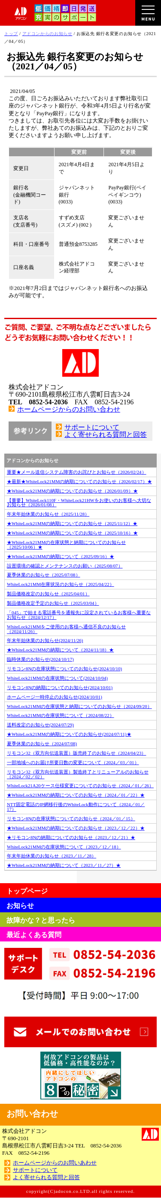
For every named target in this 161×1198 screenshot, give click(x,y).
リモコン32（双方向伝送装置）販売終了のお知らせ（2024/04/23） (76, 753)
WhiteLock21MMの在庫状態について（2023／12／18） (64, 846)
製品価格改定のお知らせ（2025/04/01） (48, 593)
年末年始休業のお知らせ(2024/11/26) (45, 640)
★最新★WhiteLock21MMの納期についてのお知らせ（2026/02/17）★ (79, 481)
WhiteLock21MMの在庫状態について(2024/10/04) (57, 678)
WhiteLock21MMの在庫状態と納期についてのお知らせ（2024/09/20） (79, 706)
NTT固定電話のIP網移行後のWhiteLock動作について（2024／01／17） (76, 807)
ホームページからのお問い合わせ (68, 409)
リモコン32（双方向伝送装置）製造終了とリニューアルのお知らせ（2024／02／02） (78, 774)
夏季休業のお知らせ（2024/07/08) (42, 743)
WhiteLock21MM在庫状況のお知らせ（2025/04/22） (60, 584)
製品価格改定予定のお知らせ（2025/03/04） (53, 603)
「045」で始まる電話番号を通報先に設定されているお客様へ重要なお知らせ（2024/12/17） (79, 615)
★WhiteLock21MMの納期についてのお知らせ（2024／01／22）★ (76, 795)
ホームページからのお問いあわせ (55, 1163)
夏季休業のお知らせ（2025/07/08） (43, 574)
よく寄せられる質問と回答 (105, 434)
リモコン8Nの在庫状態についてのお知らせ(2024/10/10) (64, 668)
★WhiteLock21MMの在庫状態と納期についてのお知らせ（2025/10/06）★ (66, 545)
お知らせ (20, 905)
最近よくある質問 (33, 934)
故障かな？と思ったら (40, 920)
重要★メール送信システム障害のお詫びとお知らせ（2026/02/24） (76, 472)
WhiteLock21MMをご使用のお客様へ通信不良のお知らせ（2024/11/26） (66, 629)
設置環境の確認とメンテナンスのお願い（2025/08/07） (65, 565)
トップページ (27, 891)
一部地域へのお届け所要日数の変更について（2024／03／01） (73, 762)
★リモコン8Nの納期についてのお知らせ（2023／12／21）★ (71, 837)
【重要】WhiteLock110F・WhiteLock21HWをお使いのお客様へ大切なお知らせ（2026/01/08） (79, 503)
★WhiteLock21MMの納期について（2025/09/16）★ (60, 556)
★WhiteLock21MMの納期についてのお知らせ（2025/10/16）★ (72, 532)
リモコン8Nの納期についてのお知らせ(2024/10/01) (59, 687)
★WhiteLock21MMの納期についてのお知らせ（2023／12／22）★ (76, 828)
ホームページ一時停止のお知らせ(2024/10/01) (54, 696)
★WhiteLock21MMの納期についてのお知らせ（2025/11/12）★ (72, 523)
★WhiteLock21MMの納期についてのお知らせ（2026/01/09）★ (72, 490)
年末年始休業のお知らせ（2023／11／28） (51, 855)
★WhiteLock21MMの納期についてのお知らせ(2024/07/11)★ (69, 734)
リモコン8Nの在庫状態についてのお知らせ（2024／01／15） (71, 818)
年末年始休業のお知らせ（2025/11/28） (48, 514)
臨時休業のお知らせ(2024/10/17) (40, 659)
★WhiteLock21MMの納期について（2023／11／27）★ (64, 865)
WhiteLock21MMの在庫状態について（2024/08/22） (60, 715)
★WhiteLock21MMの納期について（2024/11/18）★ (60, 649)
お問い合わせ (32, 1113)
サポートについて (91, 427)
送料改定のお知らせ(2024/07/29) (40, 724)
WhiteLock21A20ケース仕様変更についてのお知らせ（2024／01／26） (80, 785)
